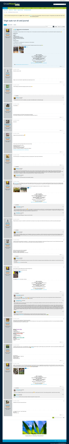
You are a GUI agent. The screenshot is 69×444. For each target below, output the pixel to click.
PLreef (7, 349)
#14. (63, 389)
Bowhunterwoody (8, 124)
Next (63, 417)
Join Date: (6, 92)
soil (27, 64)
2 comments (17, 166)
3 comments (17, 293)
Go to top (63, 440)
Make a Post (11, 8)
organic (26, 64)
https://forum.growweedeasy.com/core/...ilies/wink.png (21, 149)
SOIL (15, 29)
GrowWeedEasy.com (58, 8)
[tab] (5, 25)
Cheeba (7, 73)
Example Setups (49, 8)
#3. (63, 97)
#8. (63, 206)
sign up (30, 15)
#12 (63, 318)
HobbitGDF (8, 322)
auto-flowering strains (18, 64)
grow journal (23, 64)
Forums (5, 8)
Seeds (42, 8)
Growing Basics (18, 8)
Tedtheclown (7, 89)
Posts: (7, 37)
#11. (63, 300)
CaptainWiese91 (7, 108)
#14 (63, 363)
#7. (63, 168)
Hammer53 (8, 159)
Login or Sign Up (63, 0)
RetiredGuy (18, 212)
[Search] (58, 4)
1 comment (16, 95)
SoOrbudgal (8, 137)
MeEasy (7, 33)
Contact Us (59, 440)
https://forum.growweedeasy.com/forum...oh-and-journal (39, 202)
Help (55, 440)
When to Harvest (36, 8)
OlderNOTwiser (19, 300)
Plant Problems (27, 8)
